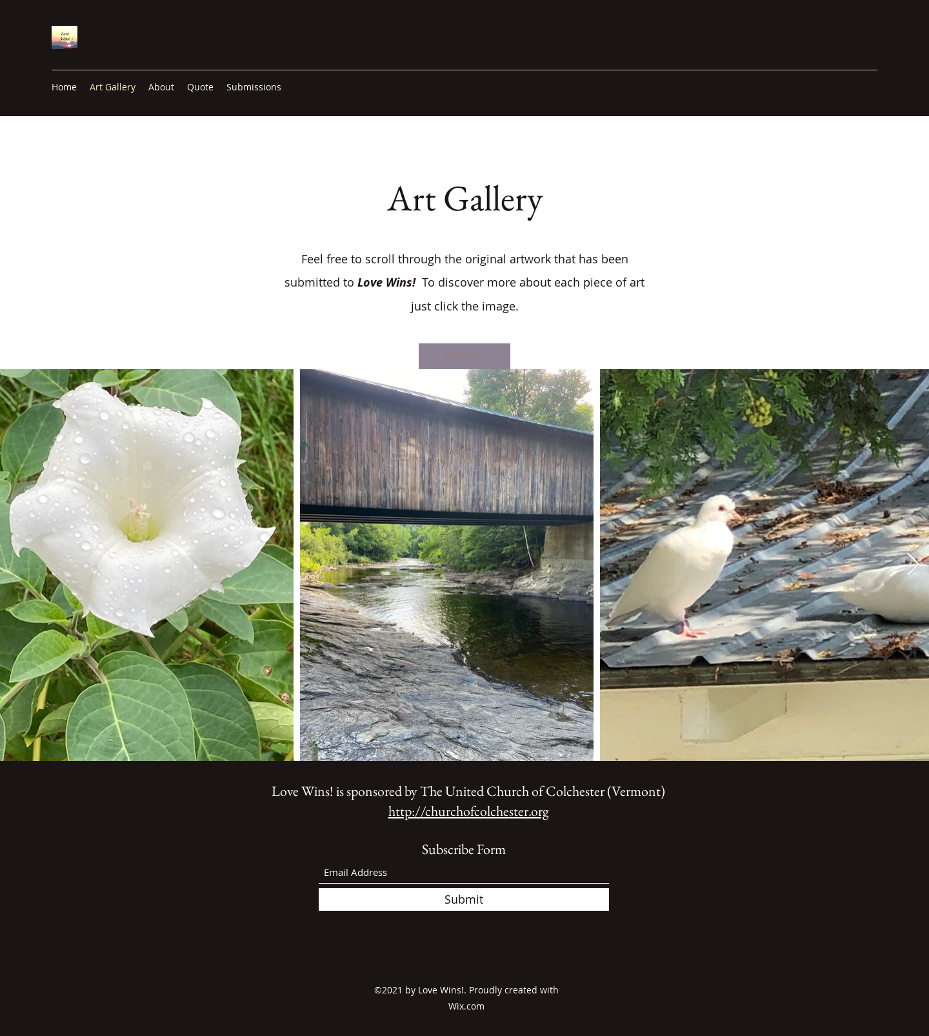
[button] (464, 356)
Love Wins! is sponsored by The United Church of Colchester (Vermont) (468, 791)
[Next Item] (913, 565)
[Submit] (464, 899)
